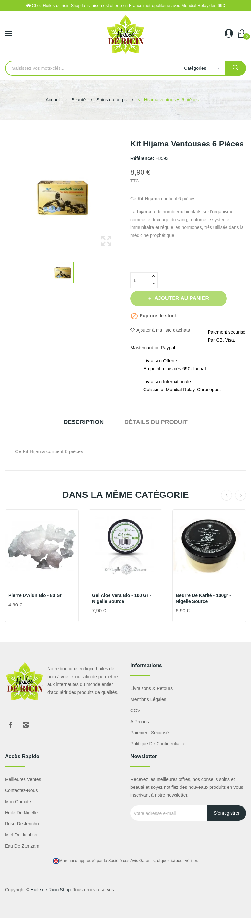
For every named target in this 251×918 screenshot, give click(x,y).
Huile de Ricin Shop (50, 889)
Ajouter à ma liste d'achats (160, 330)
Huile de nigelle (21, 812)
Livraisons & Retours (151, 688)
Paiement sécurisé (149, 732)
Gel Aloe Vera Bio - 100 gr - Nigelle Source (121, 598)
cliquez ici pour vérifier (177, 860)
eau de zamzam (22, 846)
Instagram (26, 725)
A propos (139, 721)
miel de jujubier (21, 834)
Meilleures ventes (23, 779)
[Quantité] (140, 280)
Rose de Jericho (22, 823)
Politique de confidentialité (157, 743)
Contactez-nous (21, 790)
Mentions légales (148, 699)
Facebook (11, 725)
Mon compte (18, 801)
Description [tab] (83, 422)
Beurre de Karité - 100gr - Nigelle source (203, 598)
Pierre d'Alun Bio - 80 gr (35, 595)
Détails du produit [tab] (156, 422)
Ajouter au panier (181, 298)
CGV (135, 710)
